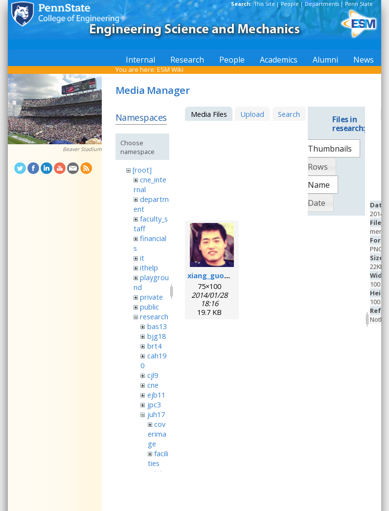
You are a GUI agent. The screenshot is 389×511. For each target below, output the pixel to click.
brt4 (154, 346)
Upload (252, 114)
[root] (142, 170)
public (149, 306)
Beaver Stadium (82, 149)
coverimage (157, 433)
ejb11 (156, 395)
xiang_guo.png (213, 275)
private (151, 297)
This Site (264, 3)
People (290, 3)
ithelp (149, 267)
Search (289, 114)
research (154, 316)
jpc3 (154, 404)
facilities (158, 458)
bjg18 (156, 336)
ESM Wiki (170, 69)
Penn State (359, 3)
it (142, 258)
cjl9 (152, 375)
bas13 (157, 326)
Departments (322, 3)
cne (153, 385)
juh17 (156, 414)
